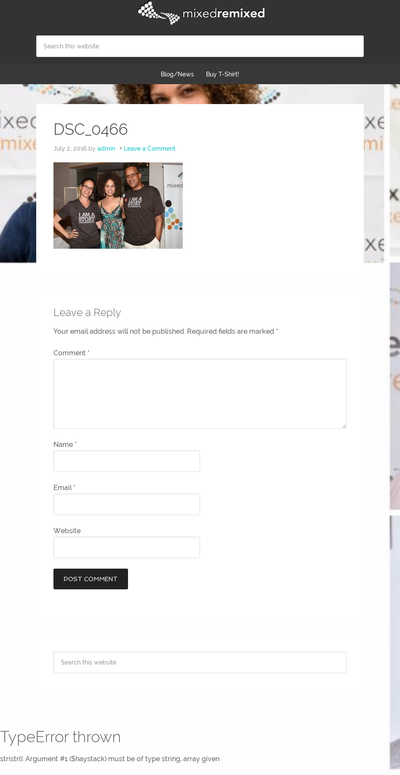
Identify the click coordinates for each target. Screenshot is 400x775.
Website (67, 531)
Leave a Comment (149, 148)
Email (64, 488)
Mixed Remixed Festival (200, 13)
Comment (71, 353)
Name (65, 444)
